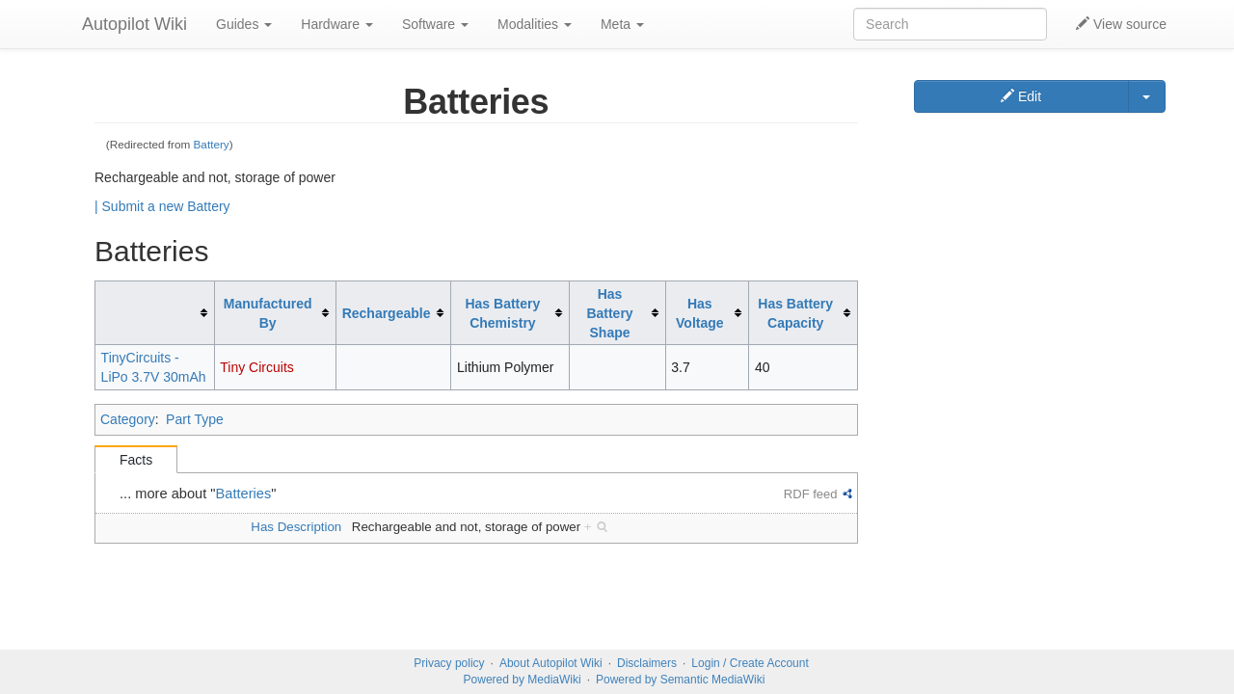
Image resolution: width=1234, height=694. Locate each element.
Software (435, 24)
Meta (622, 24)
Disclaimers (647, 663)
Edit (1021, 96)
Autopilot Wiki (134, 24)
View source (1121, 24)
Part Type (195, 419)
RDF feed (811, 494)
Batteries (244, 493)
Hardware (337, 24)
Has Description (296, 527)
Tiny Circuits (257, 367)
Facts (136, 459)
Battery (211, 144)
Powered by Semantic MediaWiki (680, 679)
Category (127, 419)
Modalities (534, 24)
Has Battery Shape (609, 313)
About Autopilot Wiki (551, 663)
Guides (244, 24)
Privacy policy (449, 663)
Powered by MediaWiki (522, 679)
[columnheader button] (155, 312)
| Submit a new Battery (162, 206)
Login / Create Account (749, 663)
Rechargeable (386, 313)
